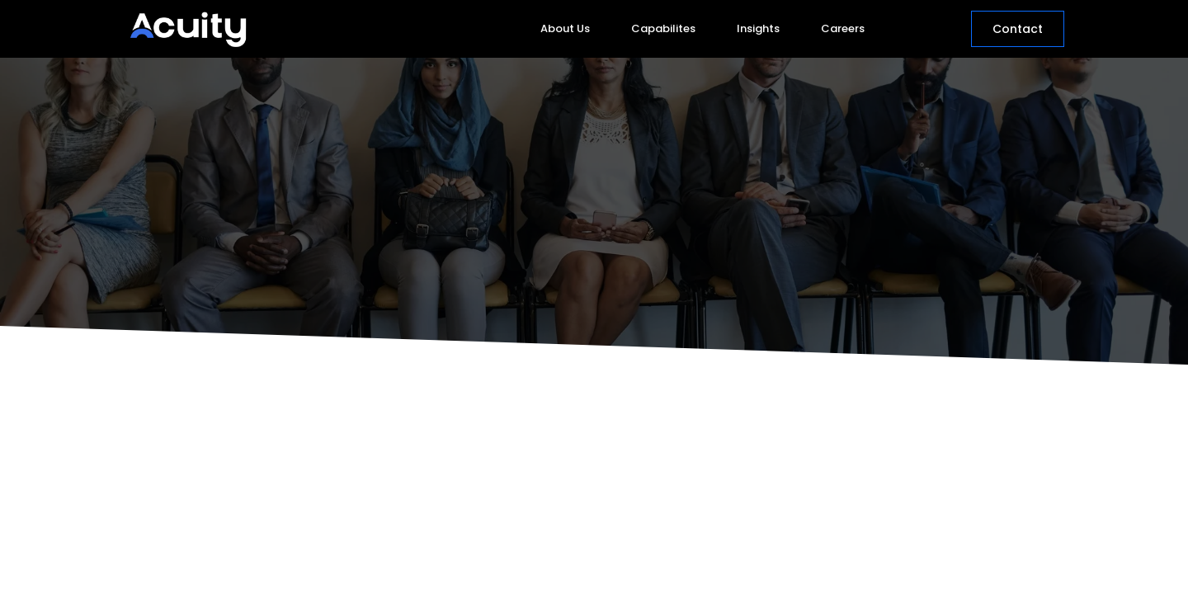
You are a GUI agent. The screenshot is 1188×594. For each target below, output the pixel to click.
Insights (758, 28)
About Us (565, 28)
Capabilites (663, 28)
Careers (843, 28)
